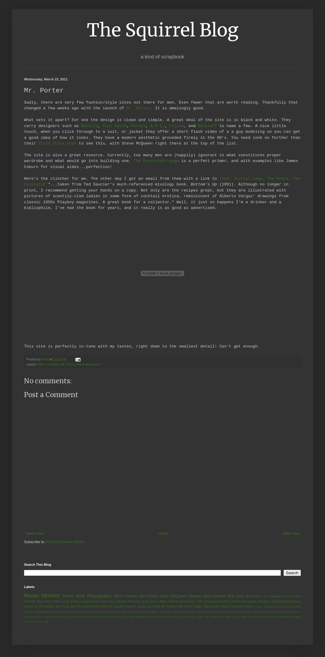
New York (44, 601)
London (58, 616)
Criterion (30, 601)
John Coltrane (214, 596)
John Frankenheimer (85, 606)
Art (248, 596)
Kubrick (130, 606)
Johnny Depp (233, 611)
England (153, 611)
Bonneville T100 (191, 601)
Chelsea (194, 596)
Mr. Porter (138, 108)
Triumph (237, 606)
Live (265, 596)
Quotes (121, 601)
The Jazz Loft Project (204, 616)
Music (31, 595)
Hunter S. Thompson (39, 606)
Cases (53, 611)
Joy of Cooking (273, 611)
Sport (145, 601)
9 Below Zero (272, 606)
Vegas (236, 616)
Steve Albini (158, 601)
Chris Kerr (65, 611)
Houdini (189, 611)
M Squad (69, 616)
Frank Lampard (82, 601)
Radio (198, 606)
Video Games (249, 616)
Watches (283, 616)
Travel (67, 595)
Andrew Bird (292, 596)
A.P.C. (157, 126)
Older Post (290, 533)
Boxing (209, 601)
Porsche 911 (118, 616)
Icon (97, 601)
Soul (187, 616)
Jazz (142, 596)
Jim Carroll (216, 611)
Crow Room (92, 611)
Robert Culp (61, 601)
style (46, 621)
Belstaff (207, 126)
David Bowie (292, 601)
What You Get (33, 621)
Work (80, 595)
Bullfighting (41, 611)
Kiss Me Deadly (112, 606)
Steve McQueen (88, 364)
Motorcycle (83, 616)
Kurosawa (290, 611)
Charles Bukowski (242, 601)
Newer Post (35, 533)
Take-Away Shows (216, 606)
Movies (50, 595)
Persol (138, 126)
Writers (173, 601)
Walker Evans (268, 616)
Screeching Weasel (159, 616)
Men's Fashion (48, 364)
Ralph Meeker (137, 616)
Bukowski (222, 601)
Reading (275, 596)
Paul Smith (114, 126)
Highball (177, 611)
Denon (105, 611)
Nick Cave (235, 596)
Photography (99, 595)
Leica (141, 606)
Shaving (177, 616)
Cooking (276, 601)
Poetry (153, 596)
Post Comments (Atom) (65, 542)
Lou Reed (153, 606)
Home (163, 533)
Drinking (133, 611)
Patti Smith (185, 606)
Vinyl (247, 606)
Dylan (143, 611)
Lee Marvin (45, 616)
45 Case (257, 606)
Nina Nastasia (100, 616)
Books (255, 596)
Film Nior (166, 611)
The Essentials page (156, 161)
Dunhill (89, 126)
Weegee (295, 616)
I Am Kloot (201, 611)
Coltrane (78, 611)
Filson (176, 126)
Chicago (263, 601)
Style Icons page (57, 143)
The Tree (225, 616)
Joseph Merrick (252, 611)
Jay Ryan (62, 606)
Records (134, 601)
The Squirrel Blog (162, 30)
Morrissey (108, 601)
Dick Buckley (118, 611)
